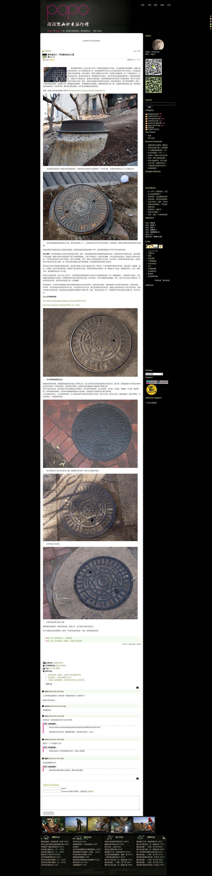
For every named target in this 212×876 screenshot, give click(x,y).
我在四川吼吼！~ (154, 212)
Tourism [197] (153, 116)
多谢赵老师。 (153, 168)
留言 (155, 5)
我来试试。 (152, 207)
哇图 (149, 256)
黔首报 (150, 274)
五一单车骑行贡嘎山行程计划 (147, 852)
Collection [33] (153, 121)
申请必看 (158, 280)
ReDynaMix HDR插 (80, 854)
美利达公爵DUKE (111, 849)
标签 (162, 5)
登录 (149, 136)
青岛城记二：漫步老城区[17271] (59, 677)
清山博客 (151, 258)
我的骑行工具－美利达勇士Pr (115, 852)
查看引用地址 (61, 666)
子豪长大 (151, 253)
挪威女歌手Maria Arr (112, 844)
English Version (153, 129)
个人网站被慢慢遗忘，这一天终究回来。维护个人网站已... (158, 150)
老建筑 (57, 668)
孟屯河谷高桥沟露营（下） (51, 860)
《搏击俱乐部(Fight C (112, 857)
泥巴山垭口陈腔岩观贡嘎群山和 (52, 844)
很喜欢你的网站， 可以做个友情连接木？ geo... (158, 204)
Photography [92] (154, 118)
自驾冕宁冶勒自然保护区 (50, 847)
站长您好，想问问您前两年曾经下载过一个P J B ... (158, 199)
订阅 (168, 5)
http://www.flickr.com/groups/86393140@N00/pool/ (87, 91)
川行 (149, 266)
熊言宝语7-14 (78, 862)
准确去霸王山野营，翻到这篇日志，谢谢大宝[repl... (158, 145)
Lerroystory (152, 263)
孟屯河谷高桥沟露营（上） (51, 862)
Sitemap (151, 127)
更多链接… (167, 280)
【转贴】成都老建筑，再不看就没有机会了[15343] (66, 680)
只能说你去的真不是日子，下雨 (158, 166)
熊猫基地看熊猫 (78, 857)
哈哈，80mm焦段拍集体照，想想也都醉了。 (156, 158)
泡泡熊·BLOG (58, 663)
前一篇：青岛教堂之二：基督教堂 (59, 638)
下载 (149, 5)
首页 (142, 5)
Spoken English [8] (155, 123)
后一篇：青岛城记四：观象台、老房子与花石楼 (64, 641)
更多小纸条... (98, 31)
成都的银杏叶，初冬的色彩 (82, 844)
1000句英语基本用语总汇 (114, 842)
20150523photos (47, 865)
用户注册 (151, 138)
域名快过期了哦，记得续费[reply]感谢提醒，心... (158, 148)
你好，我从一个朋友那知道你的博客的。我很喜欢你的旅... (158, 215)
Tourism (48, 51)
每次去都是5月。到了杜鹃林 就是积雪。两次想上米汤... (157, 161)
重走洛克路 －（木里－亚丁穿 (115, 862)
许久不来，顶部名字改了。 (158, 163)
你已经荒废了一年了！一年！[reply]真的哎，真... (157, 153)
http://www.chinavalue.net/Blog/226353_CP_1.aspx (61, 305)
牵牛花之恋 (77, 842)
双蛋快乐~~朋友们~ (155, 209)
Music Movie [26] (154, 125)
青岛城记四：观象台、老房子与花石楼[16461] (64, 675)
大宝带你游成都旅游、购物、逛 (116, 854)
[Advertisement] (74, 63)
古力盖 (52, 668)
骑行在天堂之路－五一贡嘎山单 (116, 860)
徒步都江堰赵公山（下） (50, 849)
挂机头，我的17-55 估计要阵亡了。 (157, 155)
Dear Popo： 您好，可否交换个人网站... (158, 202)
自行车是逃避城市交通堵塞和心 (84, 849)
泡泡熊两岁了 (78, 865)
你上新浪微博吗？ (154, 194)
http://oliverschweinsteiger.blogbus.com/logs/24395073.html (64, 301)
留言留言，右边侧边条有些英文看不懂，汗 (158, 197)
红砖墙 (75, 847)
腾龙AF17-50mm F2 (48, 854)
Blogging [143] (153, 114)
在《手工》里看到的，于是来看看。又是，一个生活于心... (158, 192)
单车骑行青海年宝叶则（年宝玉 (147, 857)
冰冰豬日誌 (152, 271)
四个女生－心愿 (110, 847)
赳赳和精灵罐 (153, 251)
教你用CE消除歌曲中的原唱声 (84, 860)
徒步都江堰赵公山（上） (50, 852)
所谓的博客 (152, 269)
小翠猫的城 (152, 261)
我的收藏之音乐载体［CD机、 (84, 852)
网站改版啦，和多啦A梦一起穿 (52, 842)
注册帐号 (90, 791)
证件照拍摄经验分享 (48, 857)
